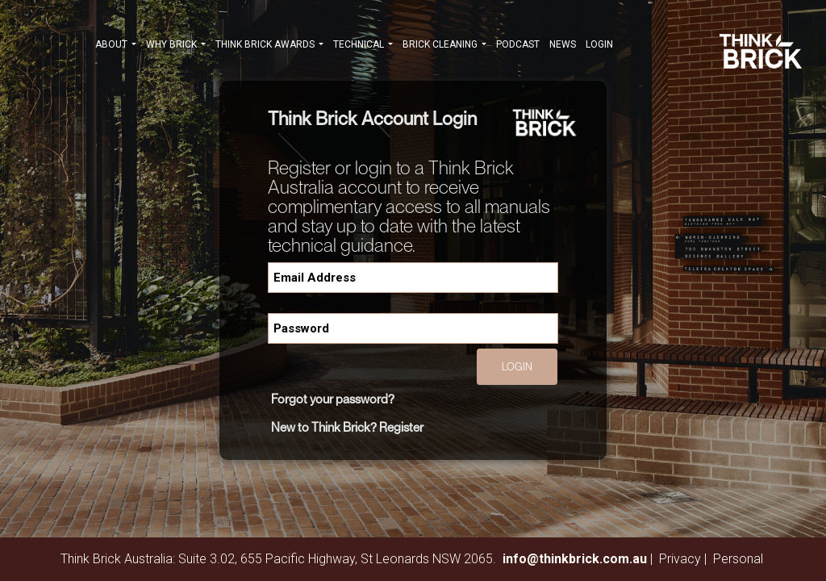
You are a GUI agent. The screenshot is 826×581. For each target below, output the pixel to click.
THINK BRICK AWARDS (269, 46)
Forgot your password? (332, 398)
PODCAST (518, 44)
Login (599, 44)
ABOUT (115, 46)
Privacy (680, 558)
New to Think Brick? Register (347, 427)
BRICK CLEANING (444, 46)
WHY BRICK (176, 46)
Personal (738, 558)
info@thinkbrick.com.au (575, 558)
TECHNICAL (363, 46)
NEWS (562, 44)
